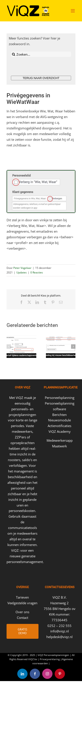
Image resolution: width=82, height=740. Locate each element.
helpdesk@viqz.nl (59, 637)
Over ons (22, 612)
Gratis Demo (22, 631)
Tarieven (22, 597)
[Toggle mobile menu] (73, 11)
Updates (21, 272)
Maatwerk (59, 446)
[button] (9, 346)
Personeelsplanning (59, 397)
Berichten (59, 414)
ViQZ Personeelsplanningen (53, 655)
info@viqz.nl (59, 631)
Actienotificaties (59, 426)
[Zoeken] (13, 54)
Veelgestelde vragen (22, 603)
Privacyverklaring (50, 659)
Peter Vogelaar (22, 268)
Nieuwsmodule (59, 420)
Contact (22, 617)
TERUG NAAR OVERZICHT (41, 78)
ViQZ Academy (60, 431)
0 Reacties (36, 272)
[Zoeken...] (41, 54)
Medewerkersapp (60, 440)
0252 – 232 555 (59, 625)
